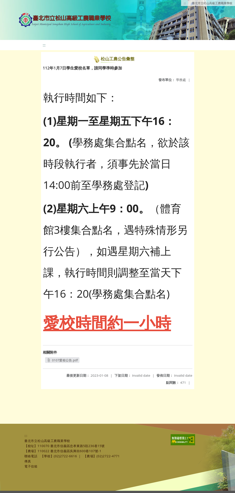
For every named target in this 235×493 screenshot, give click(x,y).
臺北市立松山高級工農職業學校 (212, 3)
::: (185, 3)
